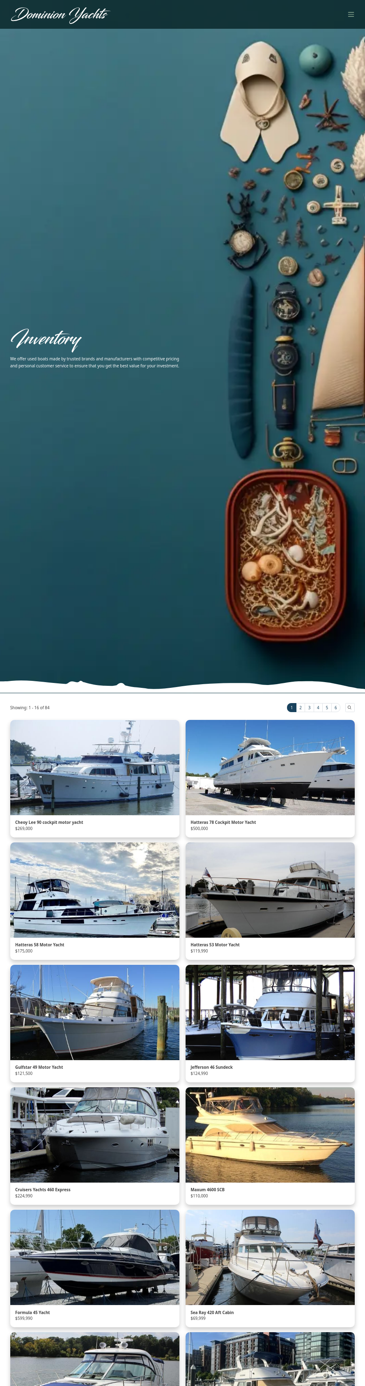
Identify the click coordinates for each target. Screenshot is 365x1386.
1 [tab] (292, 707)
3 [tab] (309, 707)
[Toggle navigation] (351, 14)
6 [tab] (336, 707)
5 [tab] (327, 707)
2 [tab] (300, 707)
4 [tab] (318, 707)
